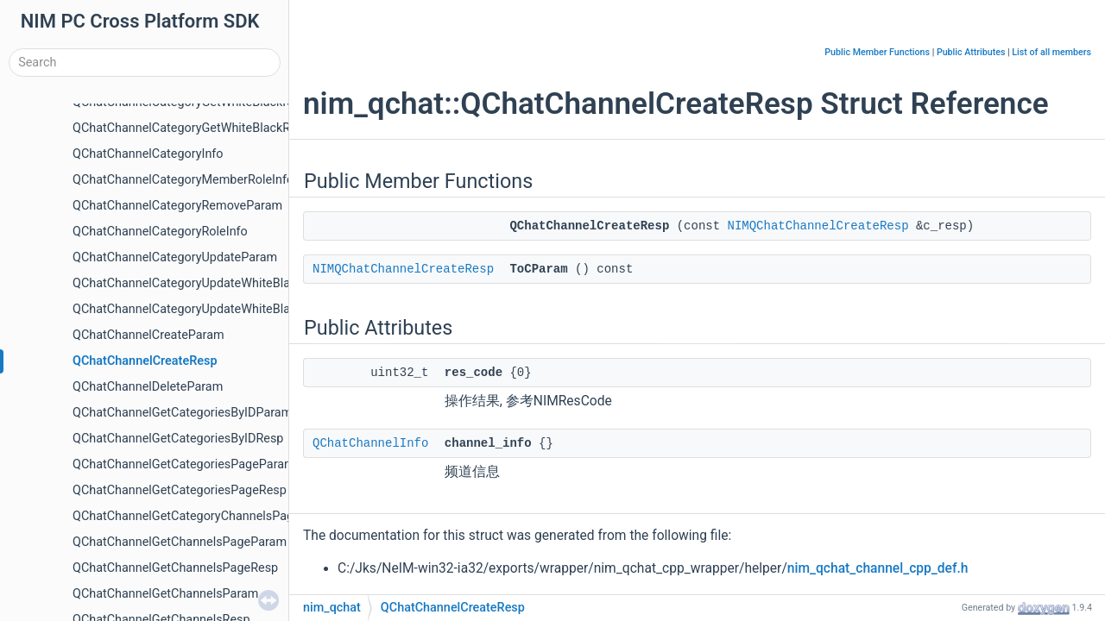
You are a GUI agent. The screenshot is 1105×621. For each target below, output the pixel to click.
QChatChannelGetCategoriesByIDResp (178, 438)
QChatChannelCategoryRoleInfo (160, 231)
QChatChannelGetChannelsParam (165, 593)
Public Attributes (971, 52)
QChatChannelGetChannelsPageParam (180, 542)
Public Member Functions (877, 52)
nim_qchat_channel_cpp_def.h (878, 568)
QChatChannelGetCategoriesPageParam (184, 464)
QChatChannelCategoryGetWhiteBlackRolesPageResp (221, 128)
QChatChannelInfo (370, 443)
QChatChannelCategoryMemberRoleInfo (183, 179)
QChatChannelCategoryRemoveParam (177, 205)
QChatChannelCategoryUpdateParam (175, 257)
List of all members (1051, 52)
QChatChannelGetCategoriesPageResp (180, 490)
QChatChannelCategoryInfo (148, 154)
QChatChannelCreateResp (145, 361)
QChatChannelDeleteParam (148, 387)
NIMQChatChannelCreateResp (818, 226)
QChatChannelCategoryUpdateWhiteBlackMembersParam (232, 283)
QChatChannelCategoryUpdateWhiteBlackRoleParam (218, 309)
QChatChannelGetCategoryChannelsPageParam (205, 516)
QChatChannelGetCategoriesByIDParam (182, 412)
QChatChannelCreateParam (148, 335)
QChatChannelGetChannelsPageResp (175, 568)
